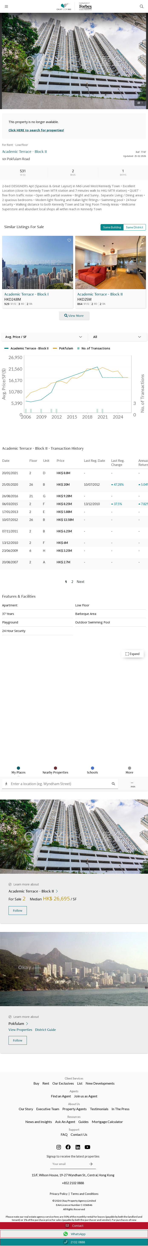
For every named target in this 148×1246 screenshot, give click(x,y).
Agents (74, 1091)
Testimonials (99, 1109)
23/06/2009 (10, 550)
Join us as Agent (85, 1096)
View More (74, 315)
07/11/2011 (10, 531)
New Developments (100, 1083)
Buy (36, 1083)
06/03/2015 (10, 504)
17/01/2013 (10, 512)
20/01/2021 (10, 473)
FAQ (64, 1134)
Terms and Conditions (84, 1193)
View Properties (21, 1029)
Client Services (74, 1078)
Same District (134, 227)
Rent (45, 1083)
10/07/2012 (10, 520)
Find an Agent (61, 1096)
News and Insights (38, 1122)
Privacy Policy (59, 1193)
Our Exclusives (63, 1083)
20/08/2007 (10, 562)
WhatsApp (74, 1234)
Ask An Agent (65, 1122)
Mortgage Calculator (107, 1122)
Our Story (26, 1109)
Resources (74, 1117)
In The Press (120, 1109)
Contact (74, 1225)
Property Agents (74, 1109)
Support (74, 1129)
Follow (17, 910)
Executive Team (47, 1109)
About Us (74, 1104)
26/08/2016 (10, 496)
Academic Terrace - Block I (26, 294)
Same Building (112, 227)
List (79, 1083)
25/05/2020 (10, 484)
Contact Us (79, 1134)
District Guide (46, 1029)
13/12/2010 (10, 543)
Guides (83, 1122)
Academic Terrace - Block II (100, 294)
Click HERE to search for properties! (36, 130)
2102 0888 (74, 1242)
